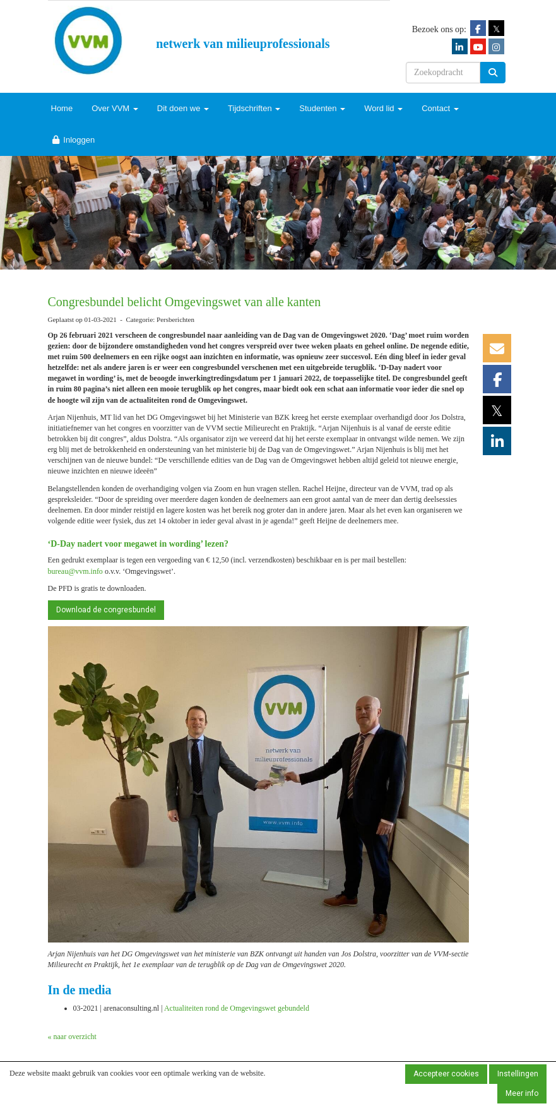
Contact (440, 108)
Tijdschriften (254, 108)
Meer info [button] (522, 1093)
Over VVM (115, 108)
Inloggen (73, 140)
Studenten (322, 108)
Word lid (383, 108)
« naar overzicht (72, 1036)
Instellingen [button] (517, 1073)
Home (62, 108)
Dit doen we (183, 108)
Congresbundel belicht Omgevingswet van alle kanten (184, 302)
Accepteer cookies (446, 1073)
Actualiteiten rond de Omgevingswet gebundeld (236, 1008)
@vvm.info (75, 571)
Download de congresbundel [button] (106, 609)
